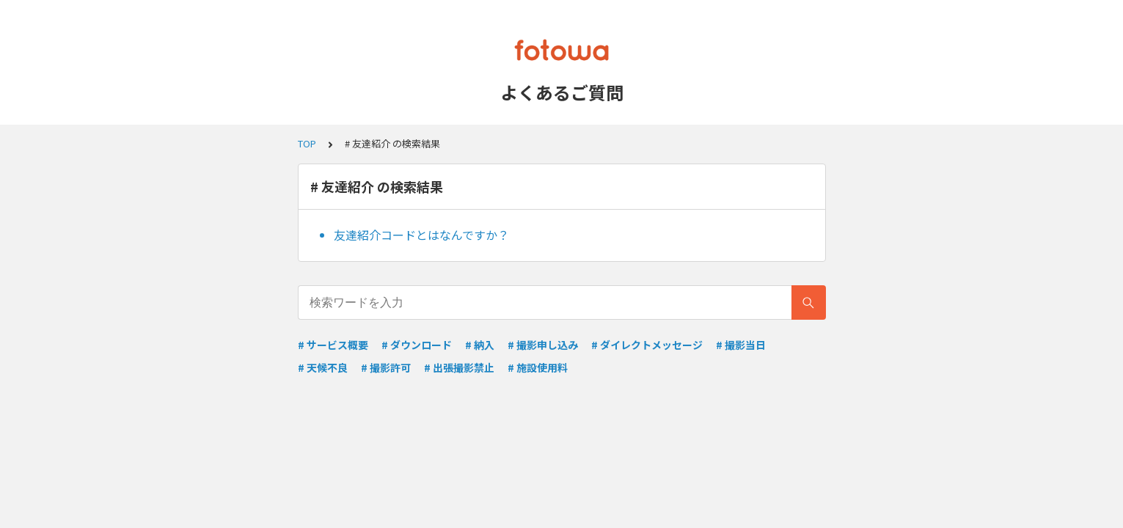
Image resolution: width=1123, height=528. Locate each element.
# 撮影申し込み (543, 344)
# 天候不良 (323, 367)
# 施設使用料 (538, 367)
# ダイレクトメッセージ (647, 344)
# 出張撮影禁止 (459, 367)
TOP (307, 143)
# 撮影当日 (741, 344)
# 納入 (479, 344)
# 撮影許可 (386, 367)
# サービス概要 (333, 344)
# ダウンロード (416, 344)
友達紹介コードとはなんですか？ (421, 234)
